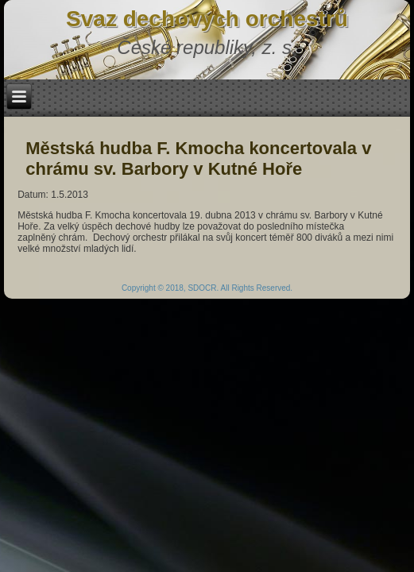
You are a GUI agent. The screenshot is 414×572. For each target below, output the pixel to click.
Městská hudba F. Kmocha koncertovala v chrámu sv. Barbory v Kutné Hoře (198, 158)
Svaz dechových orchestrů (207, 18)
